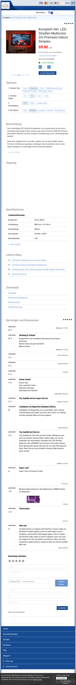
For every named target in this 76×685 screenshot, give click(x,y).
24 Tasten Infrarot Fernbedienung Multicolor (29, 265)
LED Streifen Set (19, 17)
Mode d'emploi (14, 302)
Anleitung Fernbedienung (18, 298)
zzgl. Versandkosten (55, 52)
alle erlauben (61, 678)
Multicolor (32, 17)
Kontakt (6, 621)
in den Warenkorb (47, 73)
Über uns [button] (8, 643)
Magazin (6, 637)
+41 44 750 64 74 (9, 665)
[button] (48, 55)
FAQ (5, 632)
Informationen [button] (10, 648)
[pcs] (44, 67)
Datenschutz (37, 679)
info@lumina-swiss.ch (10, 662)
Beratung (6, 626)
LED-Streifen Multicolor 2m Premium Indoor (29, 260)
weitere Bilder (61, 564)
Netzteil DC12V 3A (19, 274)
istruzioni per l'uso (15, 307)
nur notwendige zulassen (65, 681)
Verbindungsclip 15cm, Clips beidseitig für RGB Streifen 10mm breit (38, 269)
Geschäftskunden (10, 616)
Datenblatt (12, 293)
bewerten (62, 589)
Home (5, 610)
